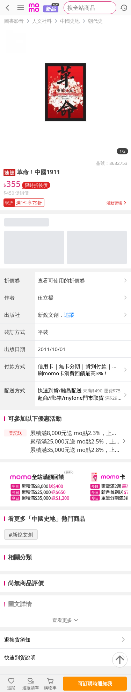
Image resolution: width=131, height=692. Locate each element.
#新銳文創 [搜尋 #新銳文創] (21, 534)
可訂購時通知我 (95, 683)
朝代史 (95, 21)
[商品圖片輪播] (65, 92)
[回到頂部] (120, 659)
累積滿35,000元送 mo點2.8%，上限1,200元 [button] (75, 450)
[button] (9, 172)
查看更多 (65, 620)
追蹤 (69, 314)
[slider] (65, 484)
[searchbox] (90, 7)
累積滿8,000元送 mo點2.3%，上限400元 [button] (73, 433)
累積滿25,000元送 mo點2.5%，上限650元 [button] (75, 442)
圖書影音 (14, 21)
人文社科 (42, 21)
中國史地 (70, 21)
